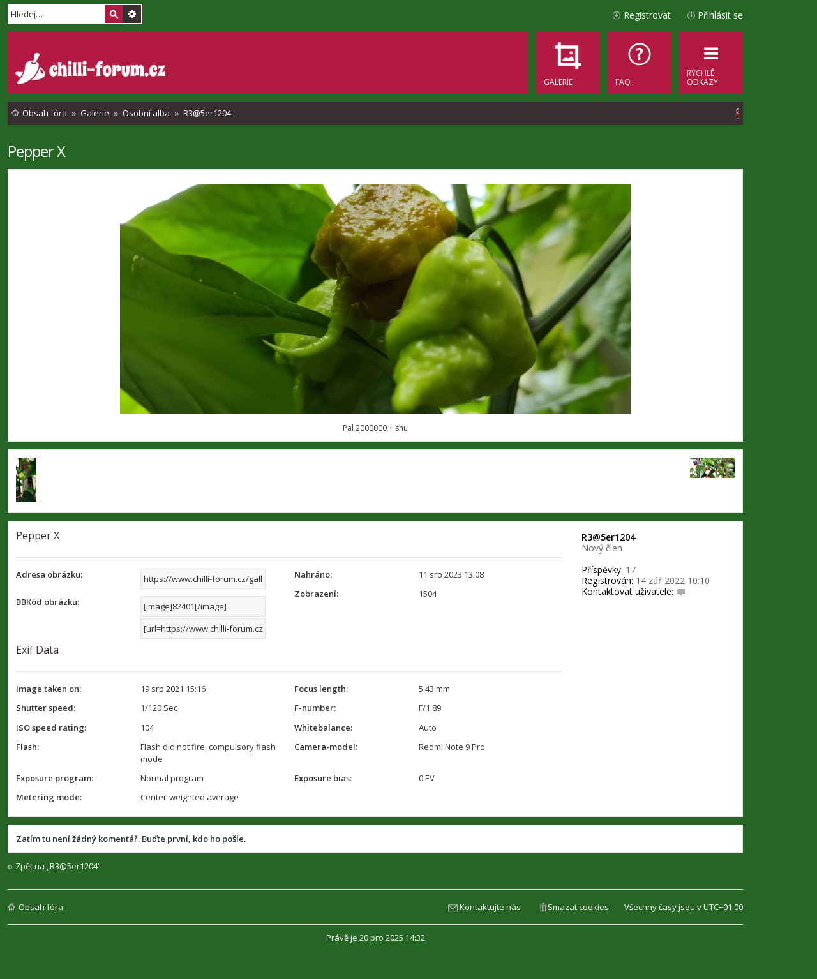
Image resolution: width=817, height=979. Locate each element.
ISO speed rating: (51, 727)
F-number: (315, 708)
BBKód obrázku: (47, 602)
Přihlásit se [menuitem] (720, 15)
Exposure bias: (323, 778)
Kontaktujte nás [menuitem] (490, 907)
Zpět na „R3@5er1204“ (58, 866)
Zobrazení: (316, 593)
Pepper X (36, 150)
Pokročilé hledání (132, 14)
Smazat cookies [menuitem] (578, 907)
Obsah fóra (41, 907)
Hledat (114, 14)
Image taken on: (48, 688)
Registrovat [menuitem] (647, 15)
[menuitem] (639, 62)
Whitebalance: (323, 727)
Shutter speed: (45, 708)
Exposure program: (54, 778)
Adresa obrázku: (49, 574)
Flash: (27, 746)
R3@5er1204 (608, 537)
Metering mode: (49, 797)
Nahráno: (313, 574)
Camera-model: (325, 746)
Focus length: (321, 688)
